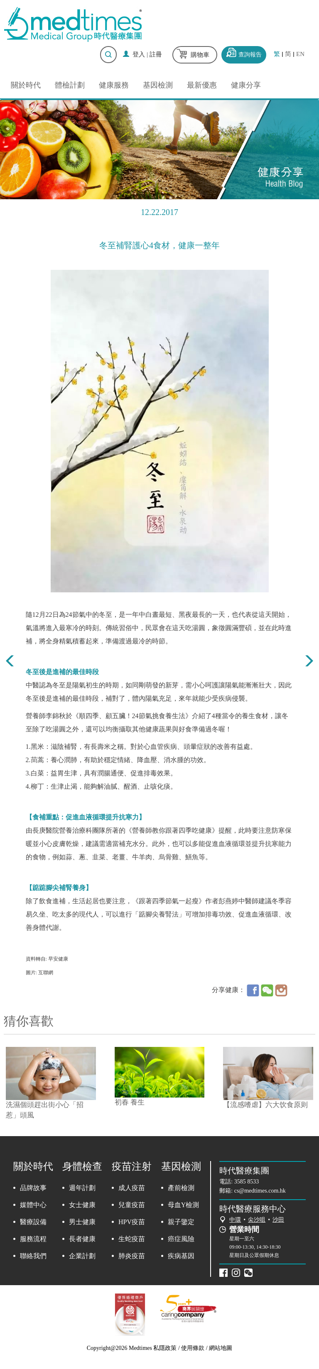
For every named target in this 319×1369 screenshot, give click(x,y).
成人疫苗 (131, 1187)
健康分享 (246, 85)
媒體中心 (33, 1204)
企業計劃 (82, 1255)
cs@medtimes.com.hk (260, 1191)
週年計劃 (82, 1187)
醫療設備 (33, 1221)
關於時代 (26, 85)
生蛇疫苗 (131, 1238)
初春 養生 (130, 1102)
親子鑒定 (181, 1221)
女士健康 (82, 1204)
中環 (235, 1220)
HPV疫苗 (131, 1221)
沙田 (278, 1220)
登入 (139, 54)
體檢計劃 (70, 85)
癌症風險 (181, 1238)
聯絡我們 (33, 1255)
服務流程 (33, 1238)
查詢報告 (250, 54)
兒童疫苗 (131, 1204)
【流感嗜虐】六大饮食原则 (265, 1105)
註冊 (156, 54)
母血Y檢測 (183, 1204)
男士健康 (82, 1221)
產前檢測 (181, 1187)
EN (300, 54)
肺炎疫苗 (131, 1255)
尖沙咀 (256, 1220)
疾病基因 (181, 1255)
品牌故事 (33, 1187)
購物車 (200, 54)
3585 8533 (246, 1181)
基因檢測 (158, 85)
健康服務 (114, 85)
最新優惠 (202, 85)
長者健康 (82, 1238)
